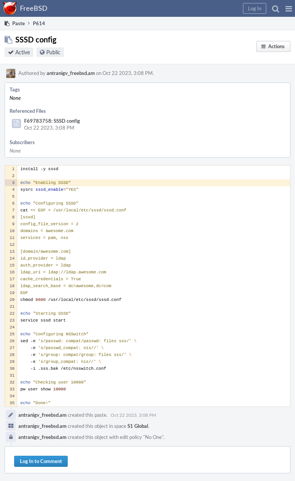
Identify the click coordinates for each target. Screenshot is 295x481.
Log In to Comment (41, 461)
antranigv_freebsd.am (71, 73)
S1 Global (137, 425)
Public (53, 52)
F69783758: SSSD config (52, 120)
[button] (288, 8)
